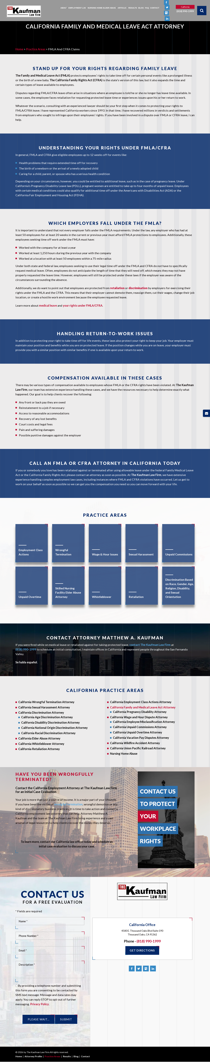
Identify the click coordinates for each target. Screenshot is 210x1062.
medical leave (48, 305)
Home (18, 1056)
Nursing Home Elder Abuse (102, 8)
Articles (122, 8)
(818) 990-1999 (185, 11)
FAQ (147, 8)
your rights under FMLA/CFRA (82, 305)
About (64, 8)
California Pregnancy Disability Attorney (140, 711)
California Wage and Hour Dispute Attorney (139, 717)
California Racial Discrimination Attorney (48, 733)
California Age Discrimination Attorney (47, 717)
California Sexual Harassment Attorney (44, 707)
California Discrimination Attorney (41, 712)
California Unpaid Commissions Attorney (140, 727)
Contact (154, 8)
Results (132, 8)
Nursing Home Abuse (123, 753)
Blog (141, 8)
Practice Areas (52, 1056)
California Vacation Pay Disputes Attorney (141, 737)
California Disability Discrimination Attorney (50, 722)
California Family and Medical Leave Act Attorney (142, 707)
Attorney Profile (33, 1056)
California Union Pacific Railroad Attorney (138, 748)
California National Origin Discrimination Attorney (54, 727)
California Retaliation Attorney (39, 749)
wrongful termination (68, 804)
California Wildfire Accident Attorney (135, 743)
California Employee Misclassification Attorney (144, 721)
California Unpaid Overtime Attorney (137, 732)
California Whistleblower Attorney (41, 743)
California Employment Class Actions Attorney (140, 702)
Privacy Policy (39, 1004)
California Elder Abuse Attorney (39, 738)
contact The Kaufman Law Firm (150, 644)
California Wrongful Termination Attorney (46, 702)
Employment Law (77, 8)
